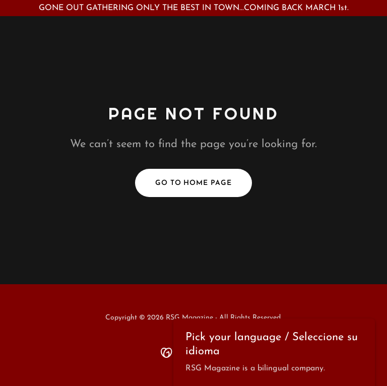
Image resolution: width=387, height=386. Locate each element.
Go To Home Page (193, 183)
